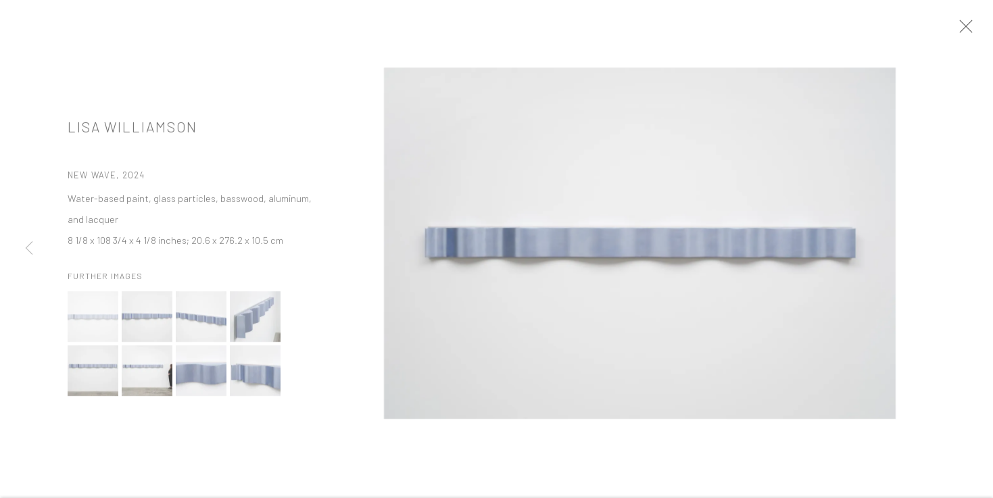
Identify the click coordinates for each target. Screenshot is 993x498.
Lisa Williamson (132, 135)
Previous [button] (29, 249)
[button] (93, 324)
